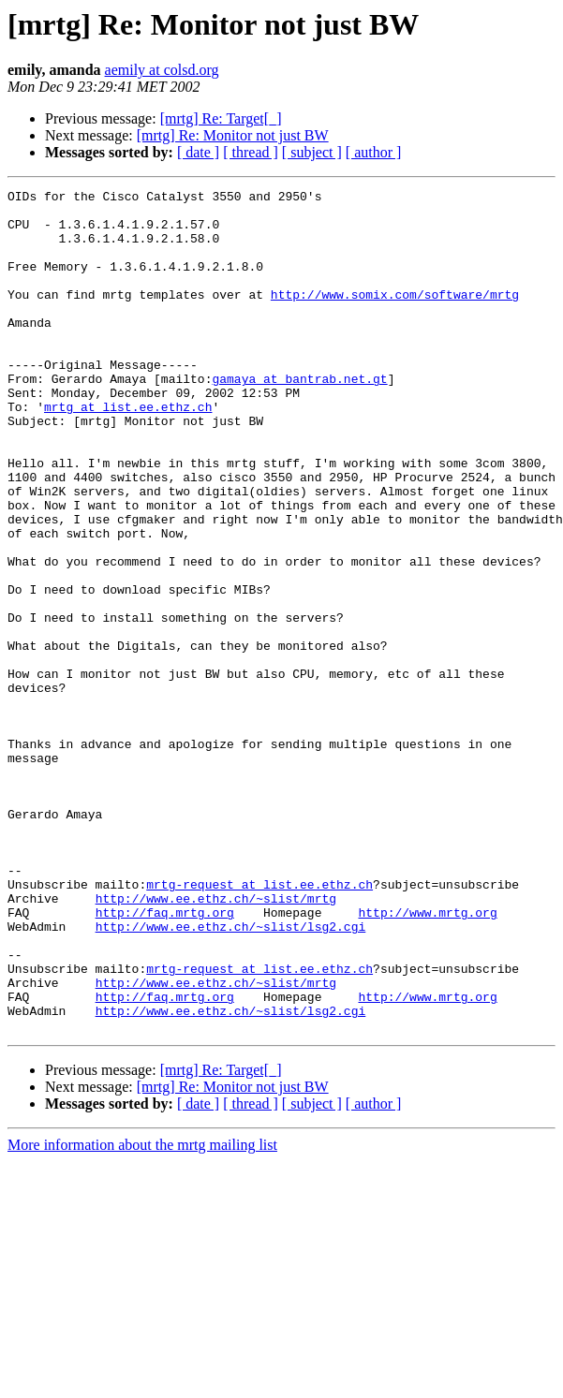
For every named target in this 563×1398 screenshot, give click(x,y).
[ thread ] (250, 152)
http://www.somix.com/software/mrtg (395, 316)
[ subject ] (312, 152)
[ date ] (198, 152)
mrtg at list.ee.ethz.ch (128, 451)
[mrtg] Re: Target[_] (221, 118)
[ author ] (374, 152)
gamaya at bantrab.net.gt (299, 417)
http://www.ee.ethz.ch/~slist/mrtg (216, 1041)
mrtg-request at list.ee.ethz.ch (259, 1024)
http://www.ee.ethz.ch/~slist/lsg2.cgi (231, 1075)
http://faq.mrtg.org (165, 1058)
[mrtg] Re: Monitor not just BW (233, 135)
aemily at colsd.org (162, 70)
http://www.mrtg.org (427, 1058)
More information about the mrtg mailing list (142, 1313)
